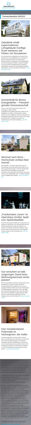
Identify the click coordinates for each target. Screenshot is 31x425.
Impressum (4, 424)
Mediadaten (17, 424)
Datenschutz (10, 424)
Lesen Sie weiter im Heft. (12, 349)
